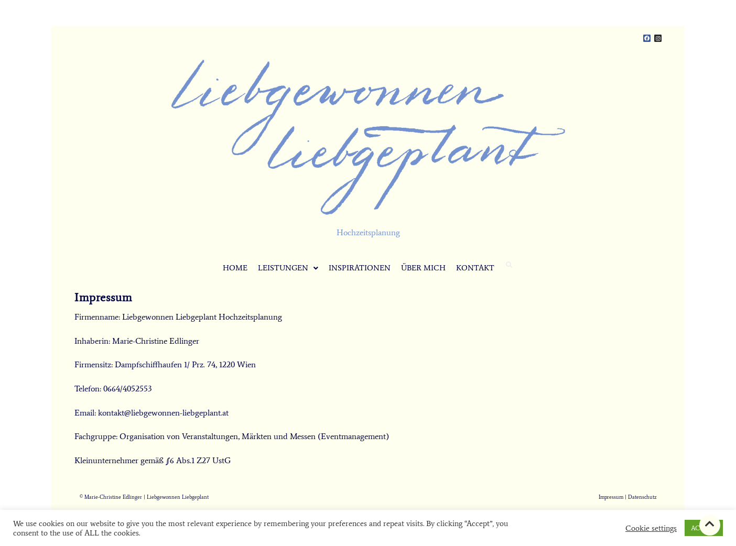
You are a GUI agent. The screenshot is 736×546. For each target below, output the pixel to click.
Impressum (611, 497)
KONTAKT (475, 267)
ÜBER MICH (423, 267)
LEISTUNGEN (288, 267)
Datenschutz (642, 497)
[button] (288, 268)
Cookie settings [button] (651, 528)
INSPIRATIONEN (360, 267)
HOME (235, 267)
